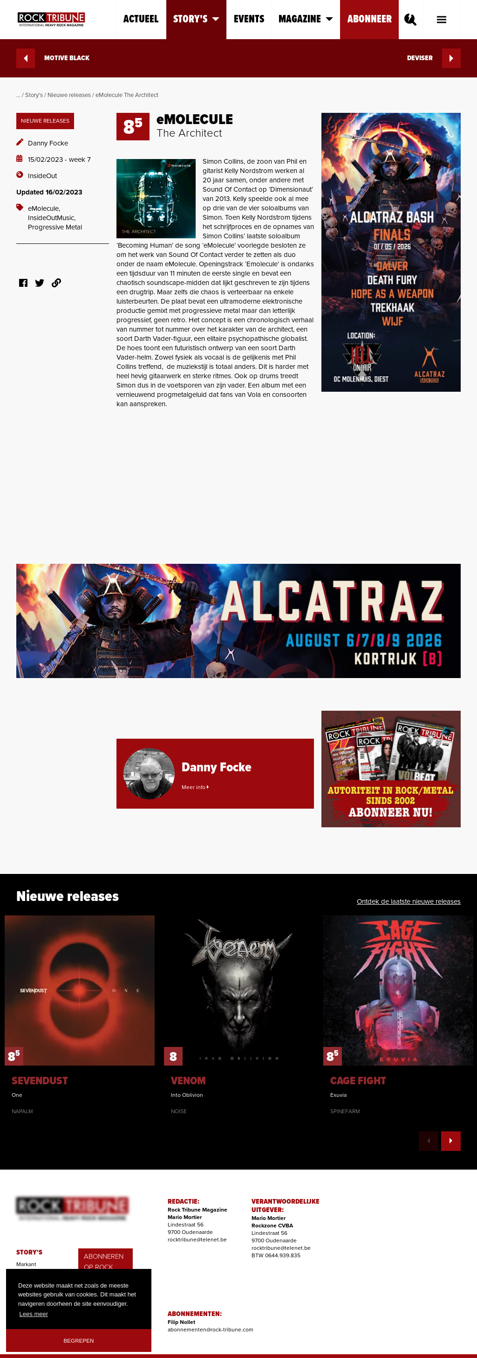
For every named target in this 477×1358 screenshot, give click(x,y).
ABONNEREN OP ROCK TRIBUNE (103, 1267)
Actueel (141, 19)
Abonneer (370, 19)
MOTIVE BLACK (52, 58)
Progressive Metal (55, 227)
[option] (80, 1015)
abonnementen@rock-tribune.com (210, 1329)
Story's (34, 95)
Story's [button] (196, 19)
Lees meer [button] (34, 1313)
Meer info (195, 787)
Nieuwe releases (69, 95)
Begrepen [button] (79, 1340)
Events (249, 19)
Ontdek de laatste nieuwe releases (409, 901)
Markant (26, 1264)
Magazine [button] (306, 19)
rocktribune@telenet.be (197, 1239)
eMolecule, (44, 208)
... (18, 95)
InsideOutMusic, (51, 218)
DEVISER (434, 58)
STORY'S (29, 1252)
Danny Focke (48, 143)
